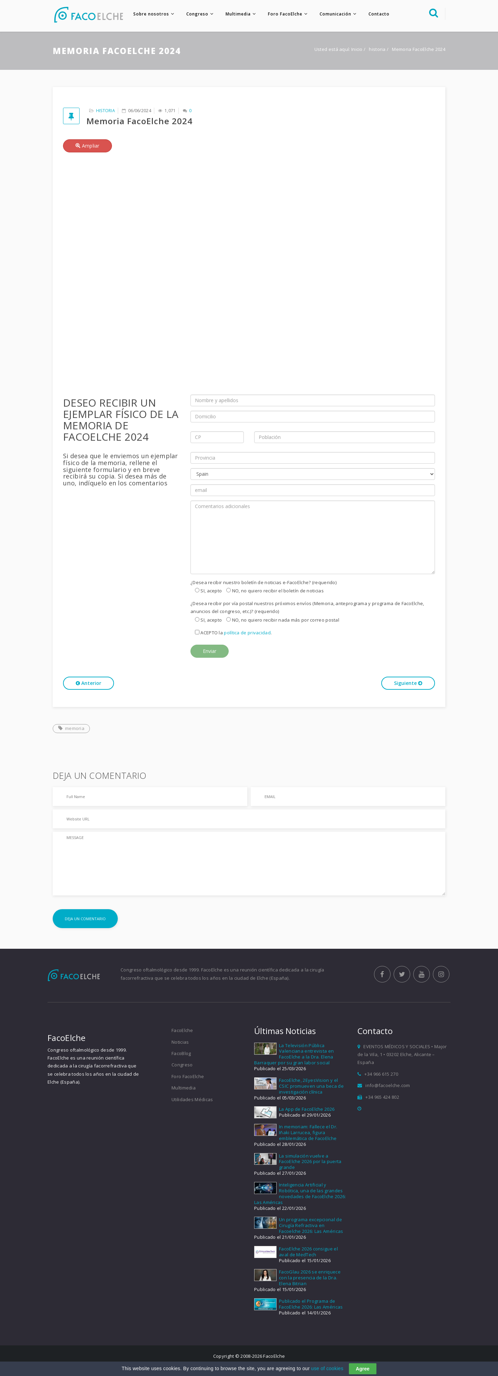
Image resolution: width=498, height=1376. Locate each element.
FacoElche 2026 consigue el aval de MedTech (308, 1252)
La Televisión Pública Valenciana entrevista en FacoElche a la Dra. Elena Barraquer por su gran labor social (294, 1055)
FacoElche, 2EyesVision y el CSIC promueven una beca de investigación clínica (311, 1087)
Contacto (377, 14)
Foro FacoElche (284, 14)
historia (378, 50)
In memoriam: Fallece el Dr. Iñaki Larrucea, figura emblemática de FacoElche (308, 1133)
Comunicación (334, 14)
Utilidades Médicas (192, 1100)
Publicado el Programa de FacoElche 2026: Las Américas (311, 1305)
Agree (363, 1369)
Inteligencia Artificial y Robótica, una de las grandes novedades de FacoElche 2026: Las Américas (300, 1194)
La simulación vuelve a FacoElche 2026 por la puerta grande (310, 1162)
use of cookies (327, 1368)
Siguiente (408, 684)
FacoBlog (181, 1054)
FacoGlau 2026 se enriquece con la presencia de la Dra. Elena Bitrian (310, 1279)
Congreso (196, 14)
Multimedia (237, 14)
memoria (71, 729)
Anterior (88, 684)
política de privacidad (247, 633)
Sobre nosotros (150, 14)
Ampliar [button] (87, 146)
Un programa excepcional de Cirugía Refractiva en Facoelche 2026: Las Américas (311, 1226)
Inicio (357, 50)
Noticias (180, 1043)
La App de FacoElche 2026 (306, 1110)
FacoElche (182, 1031)
